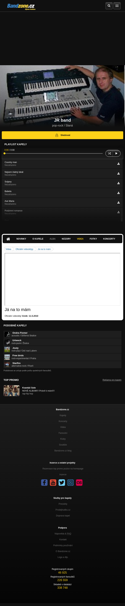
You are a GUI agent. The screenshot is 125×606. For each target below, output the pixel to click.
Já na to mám (44, 249)
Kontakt (63, 539)
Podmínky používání (63, 545)
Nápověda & (63, 533)
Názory (66, 239)
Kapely (63, 415)
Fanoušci (63, 433)
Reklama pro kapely (112, 380)
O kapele (37, 239)
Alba (53, 239)
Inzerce (62, 474)
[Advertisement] (62, 38)
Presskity (63, 504)
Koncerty (109, 239)
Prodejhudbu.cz (63, 510)
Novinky (21, 239)
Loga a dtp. (63, 557)
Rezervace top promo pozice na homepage (63, 468)
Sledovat (62, 135)
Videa (80, 239)
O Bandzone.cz (63, 551)
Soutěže (63, 445)
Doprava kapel (63, 515)
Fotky (93, 239)
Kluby (63, 439)
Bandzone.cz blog (62, 450)
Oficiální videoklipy (24, 249)
